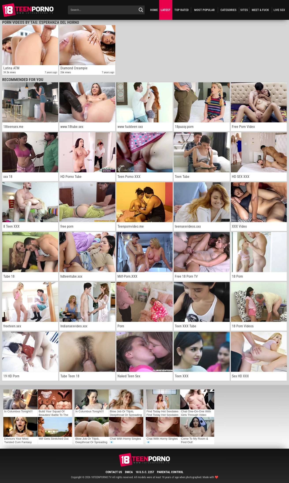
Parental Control (170, 472)
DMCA (129, 472)
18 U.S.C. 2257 (145, 472)
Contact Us (114, 472)
